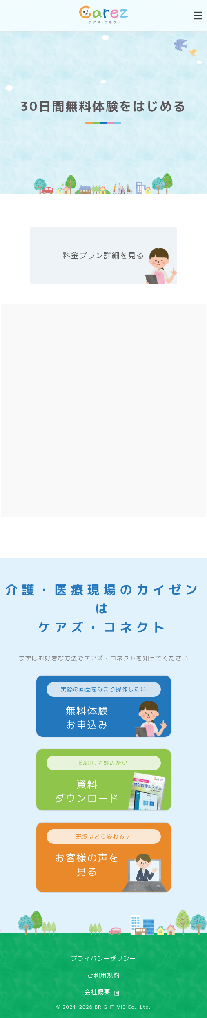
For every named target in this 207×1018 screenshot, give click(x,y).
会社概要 (97, 992)
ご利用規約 (103, 975)
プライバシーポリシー (103, 958)
